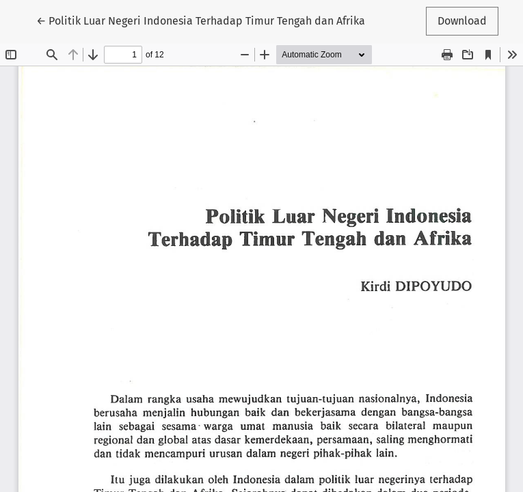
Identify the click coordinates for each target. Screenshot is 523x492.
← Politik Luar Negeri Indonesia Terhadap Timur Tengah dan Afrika (200, 19)
